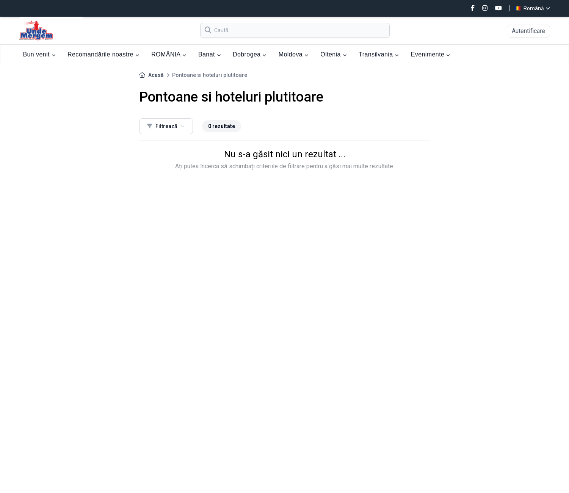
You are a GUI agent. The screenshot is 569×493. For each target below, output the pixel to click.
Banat (209, 54)
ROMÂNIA (168, 54)
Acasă (156, 75)
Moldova (294, 54)
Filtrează (166, 126)
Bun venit (39, 54)
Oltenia (333, 54)
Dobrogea (249, 54)
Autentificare (528, 30)
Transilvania (379, 54)
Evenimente (430, 54)
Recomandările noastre (103, 54)
